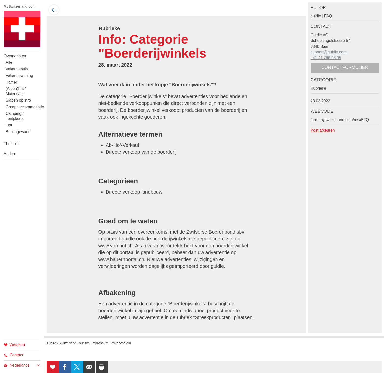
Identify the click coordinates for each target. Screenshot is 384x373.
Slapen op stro (18, 100)
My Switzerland (22, 29)
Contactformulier (344, 67)
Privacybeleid (120, 343)
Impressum (99, 343)
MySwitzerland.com (20, 6)
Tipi (9, 125)
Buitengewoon (18, 132)
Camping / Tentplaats (15, 116)
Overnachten (15, 56)
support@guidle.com (329, 52)
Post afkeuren (323, 130)
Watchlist (14, 344)
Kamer (11, 82)
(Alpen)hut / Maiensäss (16, 91)
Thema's (11, 144)
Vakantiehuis (17, 69)
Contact (13, 355)
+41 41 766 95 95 (326, 58)
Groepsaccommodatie (23, 107)
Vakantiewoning (19, 76)
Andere (10, 154)
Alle (9, 62)
